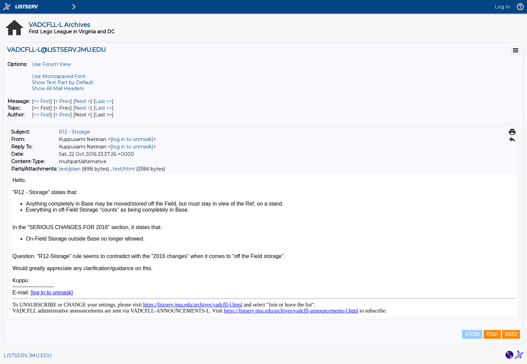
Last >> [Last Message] (103, 101)
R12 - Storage (74, 132)
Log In (502, 7)
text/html (124, 169)
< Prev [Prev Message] (62, 101)
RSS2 (511, 334)
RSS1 (492, 334)
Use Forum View (51, 64)
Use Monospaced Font (58, 76)
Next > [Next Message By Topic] (82, 108)
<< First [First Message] (42, 101)
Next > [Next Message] (82, 101)
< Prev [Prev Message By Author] (62, 115)
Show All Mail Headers (58, 88)
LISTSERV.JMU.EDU (27, 356)
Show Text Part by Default (62, 82)
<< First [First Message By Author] (42, 115)
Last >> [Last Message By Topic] (103, 108)
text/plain (69, 169)
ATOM (472, 334)
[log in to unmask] (132, 139)
